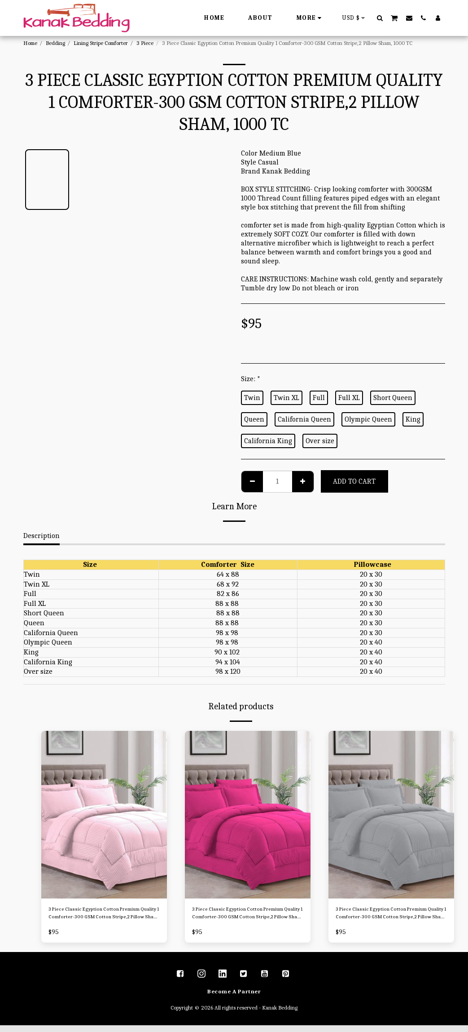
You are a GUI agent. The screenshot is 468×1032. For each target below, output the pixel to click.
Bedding (55, 43)
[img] (104, 815)
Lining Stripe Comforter (101, 43)
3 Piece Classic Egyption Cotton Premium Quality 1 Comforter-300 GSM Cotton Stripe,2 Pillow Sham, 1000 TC (100, 917)
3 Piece (144, 43)
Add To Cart (354, 481)
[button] (379, 17)
